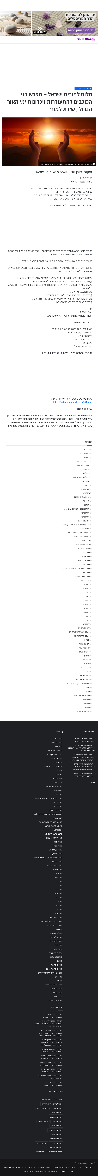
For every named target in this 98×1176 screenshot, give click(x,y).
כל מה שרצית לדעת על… (82, 545)
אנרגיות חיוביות (85, 469)
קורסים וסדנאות (85, 676)
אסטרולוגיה (87, 473)
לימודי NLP (87, 553)
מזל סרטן (87, 608)
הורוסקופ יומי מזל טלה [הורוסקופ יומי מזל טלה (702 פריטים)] (43, 1108)
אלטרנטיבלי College (83, 465)
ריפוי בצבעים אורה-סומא (82, 695)
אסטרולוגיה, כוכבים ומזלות (81, 477)
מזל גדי (88, 592)
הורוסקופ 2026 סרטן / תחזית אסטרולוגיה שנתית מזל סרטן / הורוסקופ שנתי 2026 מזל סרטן (84, 766)
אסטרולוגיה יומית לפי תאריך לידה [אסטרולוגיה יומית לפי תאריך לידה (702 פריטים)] (52, 1104)
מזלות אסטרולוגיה (84, 628)
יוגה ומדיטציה (86, 541)
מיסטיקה (87, 640)
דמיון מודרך (87, 493)
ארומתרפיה (87, 481)
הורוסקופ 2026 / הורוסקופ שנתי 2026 (77, 509)
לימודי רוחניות (86, 572)
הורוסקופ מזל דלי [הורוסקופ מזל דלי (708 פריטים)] (43, 1121)
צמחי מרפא (87, 660)
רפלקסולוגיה (86, 707)
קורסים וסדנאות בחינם (83, 680)
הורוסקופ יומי (86, 513)
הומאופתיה (87, 501)
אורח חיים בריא (85, 453)
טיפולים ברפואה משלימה (82, 537)
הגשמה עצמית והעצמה (82, 497)
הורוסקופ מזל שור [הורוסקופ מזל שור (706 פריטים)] (41, 1143)
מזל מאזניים (87, 604)
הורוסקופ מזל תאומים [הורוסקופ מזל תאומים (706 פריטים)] (55, 1147)
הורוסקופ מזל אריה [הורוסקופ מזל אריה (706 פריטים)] (56, 1113)
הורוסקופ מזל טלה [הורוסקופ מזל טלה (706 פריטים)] (56, 1126)
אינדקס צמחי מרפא (84, 461)
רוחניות (88, 692)
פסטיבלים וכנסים (85, 652)
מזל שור (88, 620)
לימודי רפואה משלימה (83, 576)
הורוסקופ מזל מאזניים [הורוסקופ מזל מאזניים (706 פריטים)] (55, 1130)
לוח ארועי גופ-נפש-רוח (83, 89)
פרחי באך (87, 656)
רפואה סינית (86, 703)
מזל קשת (87, 616)
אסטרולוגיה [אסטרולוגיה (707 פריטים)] (58, 1100)
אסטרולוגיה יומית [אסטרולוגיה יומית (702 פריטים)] (46, 1100)
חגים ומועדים (86, 529)
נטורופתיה (77, 1167)
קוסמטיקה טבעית (84, 668)
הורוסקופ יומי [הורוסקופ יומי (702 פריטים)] (58, 1108)
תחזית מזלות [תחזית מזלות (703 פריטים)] (40, 1152)
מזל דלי (88, 596)
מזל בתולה (87, 588)
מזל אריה (87, 584)
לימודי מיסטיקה (85, 564)
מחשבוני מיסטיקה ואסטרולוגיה (80, 632)
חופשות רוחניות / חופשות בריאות (79, 533)
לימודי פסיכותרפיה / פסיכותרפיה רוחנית (77, 568)
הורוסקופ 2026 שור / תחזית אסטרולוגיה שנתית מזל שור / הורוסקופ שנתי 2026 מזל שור (81, 748)
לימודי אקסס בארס (84, 561)
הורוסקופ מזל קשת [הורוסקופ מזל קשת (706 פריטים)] (56, 1143)
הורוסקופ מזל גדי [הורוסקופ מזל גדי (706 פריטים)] (57, 1121)
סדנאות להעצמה (85, 648)
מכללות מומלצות (85, 644)
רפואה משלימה (85, 699)
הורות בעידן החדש (84, 521)
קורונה (88, 672)
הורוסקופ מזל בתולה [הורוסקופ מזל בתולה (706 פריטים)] (56, 1117)
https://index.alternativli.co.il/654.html (72, 402)
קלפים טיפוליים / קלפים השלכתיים (78, 684)
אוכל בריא (87, 449)
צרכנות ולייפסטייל (84, 664)
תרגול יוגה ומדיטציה (84, 711)
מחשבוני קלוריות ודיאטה (82, 636)
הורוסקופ (87, 505)
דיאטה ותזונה (86, 489)
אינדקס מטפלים (9, 1167)
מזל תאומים (87, 624)
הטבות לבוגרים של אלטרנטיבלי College (77, 525)
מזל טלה (88, 600)
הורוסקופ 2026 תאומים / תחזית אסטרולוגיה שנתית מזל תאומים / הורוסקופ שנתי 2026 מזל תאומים (83, 757)
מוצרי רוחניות (86, 580)
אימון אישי (87, 457)
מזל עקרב (87, 612)
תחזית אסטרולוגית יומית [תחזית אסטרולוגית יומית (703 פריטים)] (54, 1152)
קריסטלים (87, 688)
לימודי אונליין (86, 557)
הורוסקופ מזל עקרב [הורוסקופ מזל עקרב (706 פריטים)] (56, 1139)
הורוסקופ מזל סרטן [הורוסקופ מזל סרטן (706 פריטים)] (56, 1134)
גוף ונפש (87, 485)
